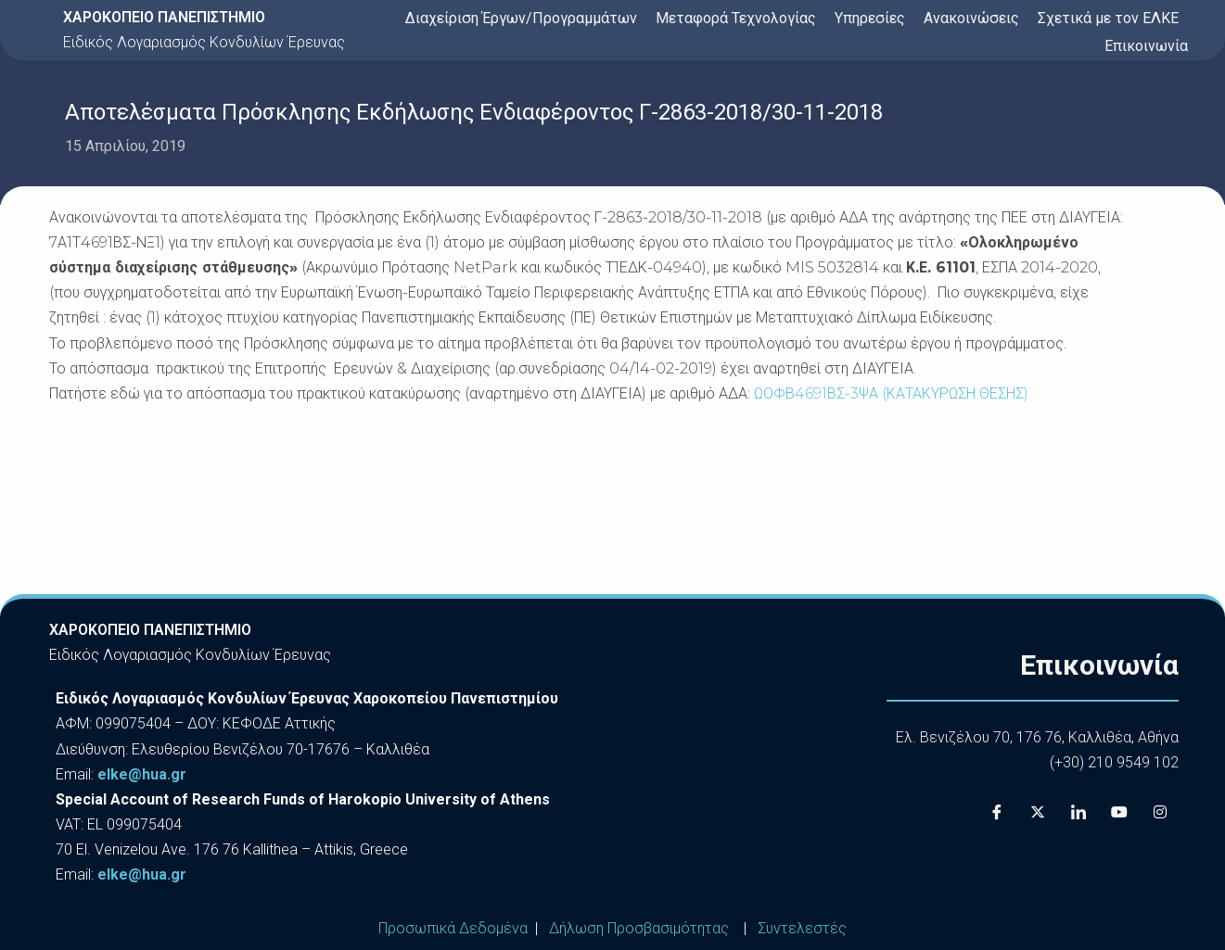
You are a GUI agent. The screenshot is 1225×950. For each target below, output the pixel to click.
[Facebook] (997, 812)
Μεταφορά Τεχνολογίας (736, 18)
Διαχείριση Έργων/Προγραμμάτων (521, 18)
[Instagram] (1160, 812)
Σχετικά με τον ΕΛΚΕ (1108, 18)
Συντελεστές (802, 928)
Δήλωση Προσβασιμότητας (639, 928)
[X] (1038, 812)
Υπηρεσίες (870, 18)
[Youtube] (1119, 812)
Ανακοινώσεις (971, 18)
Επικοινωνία (1146, 46)
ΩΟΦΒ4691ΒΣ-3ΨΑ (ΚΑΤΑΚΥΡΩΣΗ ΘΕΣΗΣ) (891, 393)
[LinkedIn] (1078, 812)
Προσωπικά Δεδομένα (453, 928)
